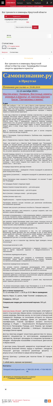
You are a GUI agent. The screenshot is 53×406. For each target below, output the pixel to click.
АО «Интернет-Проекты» (21, 400)
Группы (30, 2)
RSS (27, 22)
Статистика (7, 43)
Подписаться (16, 16)
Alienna (9, 37)
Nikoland (16, 402)
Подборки (38, 2)
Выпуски (20, 2)
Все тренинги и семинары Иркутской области (24, 12)
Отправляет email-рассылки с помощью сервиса (26, 6)
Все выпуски (28, 58)
